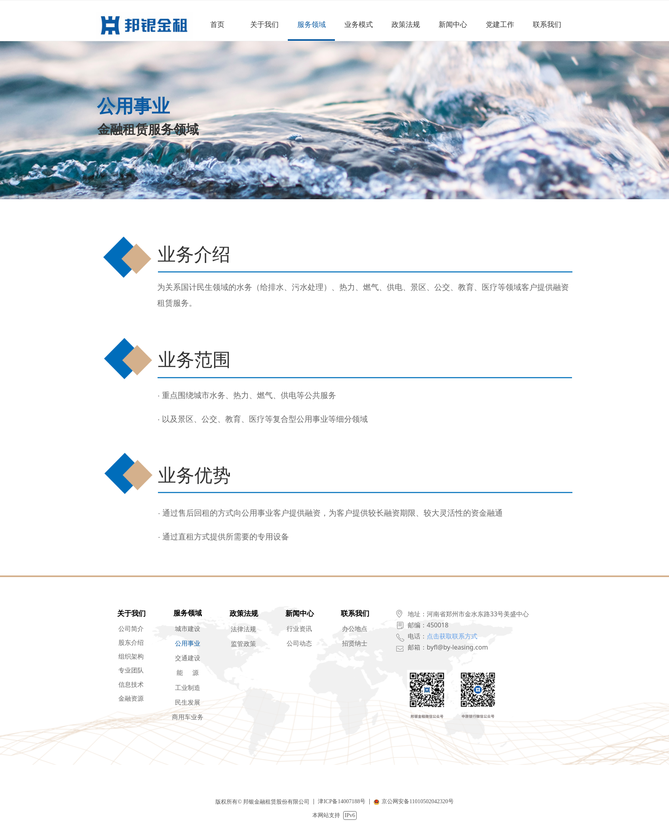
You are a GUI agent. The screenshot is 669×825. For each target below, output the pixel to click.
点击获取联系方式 (452, 636)
